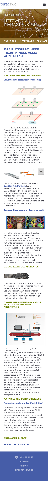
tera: (8, 4)
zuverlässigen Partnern (15, 186)
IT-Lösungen (10, 41)
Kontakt (24, 466)
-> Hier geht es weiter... (17, 444)
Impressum (24, 462)
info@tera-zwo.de (24, 470)
